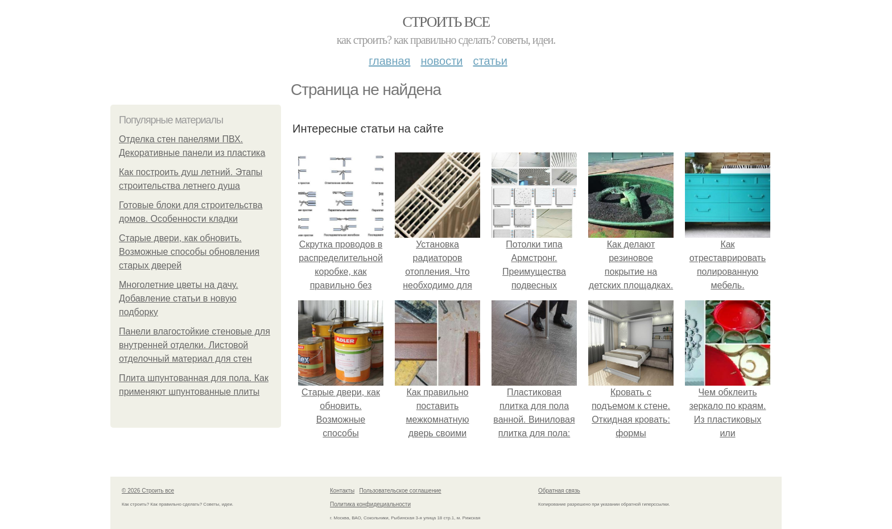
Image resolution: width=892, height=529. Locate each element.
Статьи (490, 61)
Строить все (445, 22)
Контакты (342, 490)
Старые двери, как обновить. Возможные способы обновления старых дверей (189, 251)
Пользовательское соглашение (400, 490)
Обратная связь (559, 490)
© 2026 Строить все (148, 490)
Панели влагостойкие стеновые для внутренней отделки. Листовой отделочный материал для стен (194, 345)
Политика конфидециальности (370, 504)
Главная (389, 61)
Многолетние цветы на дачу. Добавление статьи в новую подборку (178, 298)
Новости (441, 61)
